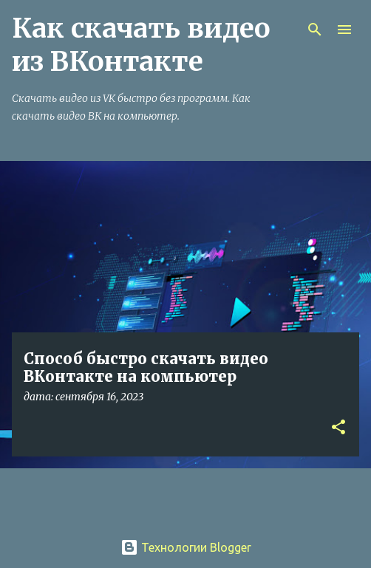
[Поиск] (315, 29)
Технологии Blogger (185, 547)
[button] (338, 428)
